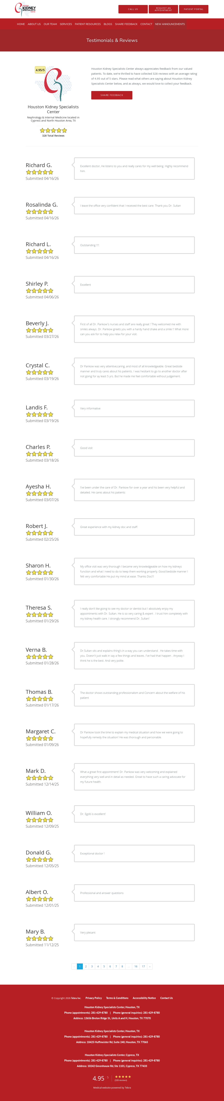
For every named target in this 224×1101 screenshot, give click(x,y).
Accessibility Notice (144, 998)
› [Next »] (149, 966)
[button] (163, 9)
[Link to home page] (19, 9)
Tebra (128, 1087)
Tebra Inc (76, 998)
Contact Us (166, 998)
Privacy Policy (94, 998)
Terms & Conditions (117, 998)
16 (135, 966)
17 (143, 966)
